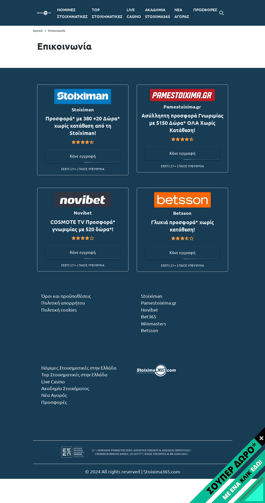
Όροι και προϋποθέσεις (66, 296)
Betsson (149, 330)
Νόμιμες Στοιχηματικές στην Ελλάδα (79, 367)
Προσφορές (54, 402)
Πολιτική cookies (59, 309)
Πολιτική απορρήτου (63, 302)
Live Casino (53, 381)
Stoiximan (151, 296)
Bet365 (148, 316)
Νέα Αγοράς (54, 395)
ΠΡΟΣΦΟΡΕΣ (205, 9)
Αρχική (38, 30)
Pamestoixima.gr (158, 302)
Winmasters (153, 323)
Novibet (149, 309)
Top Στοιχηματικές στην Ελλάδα (74, 374)
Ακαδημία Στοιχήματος (65, 388)
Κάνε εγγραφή (83, 155)
